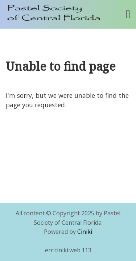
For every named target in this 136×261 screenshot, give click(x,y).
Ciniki (84, 232)
